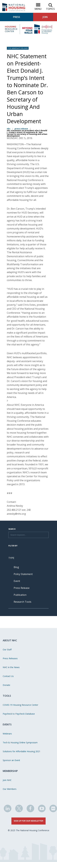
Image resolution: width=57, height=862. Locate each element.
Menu (38, 7)
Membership (10, 771)
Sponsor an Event (11, 760)
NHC (8, 128)
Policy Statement (23, 574)
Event (17, 581)
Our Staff (7, 649)
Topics (50, 7)
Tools (7, 695)
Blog (16, 567)
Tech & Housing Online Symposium (20, 742)
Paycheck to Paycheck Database (19, 713)
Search (12, 529)
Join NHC (7, 780)
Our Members (9, 789)
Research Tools (22, 601)
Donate (6, 685)
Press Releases (10, 658)
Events (7, 724)
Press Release (21, 128)
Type (11, 558)
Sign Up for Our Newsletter (28, 821)
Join (45, 17)
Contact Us (8, 676)
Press (16, 17)
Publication (20, 594)
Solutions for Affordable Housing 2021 (21, 751)
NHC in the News (11, 667)
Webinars (7, 733)
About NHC (10, 640)
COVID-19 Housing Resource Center (20, 704)
